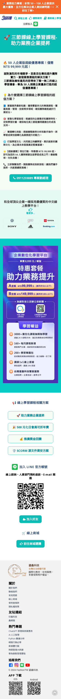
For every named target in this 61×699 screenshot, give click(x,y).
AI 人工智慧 (14, 634)
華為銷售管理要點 (17, 653)
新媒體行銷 (14, 646)
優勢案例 (37, 18)
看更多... (30, 213)
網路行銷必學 (15, 642)
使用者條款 (14, 602)
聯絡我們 (13, 591)
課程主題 (22, 18)
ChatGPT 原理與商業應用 (21, 631)
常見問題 (13, 595)
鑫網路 (12, 620)
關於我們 (13, 587)
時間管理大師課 (16, 649)
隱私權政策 (14, 606)
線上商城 (13, 599)
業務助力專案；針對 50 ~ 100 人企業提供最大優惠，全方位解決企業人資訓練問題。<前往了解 (28, 7)
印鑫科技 (13, 616)
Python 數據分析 (17, 638)
